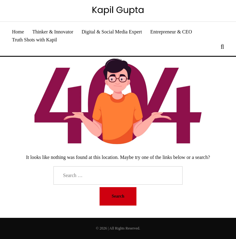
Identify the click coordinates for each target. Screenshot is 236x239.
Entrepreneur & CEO (171, 31)
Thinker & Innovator (52, 31)
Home (18, 31)
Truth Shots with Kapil (34, 39)
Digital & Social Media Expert (111, 31)
